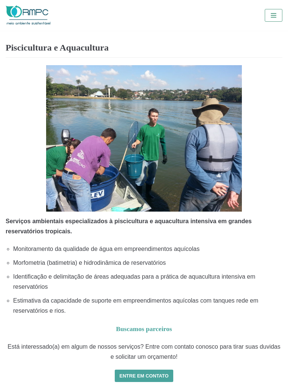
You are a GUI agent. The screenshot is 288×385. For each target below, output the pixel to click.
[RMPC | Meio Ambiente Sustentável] (28, 15)
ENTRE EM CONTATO (144, 376)
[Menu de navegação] (273, 15)
